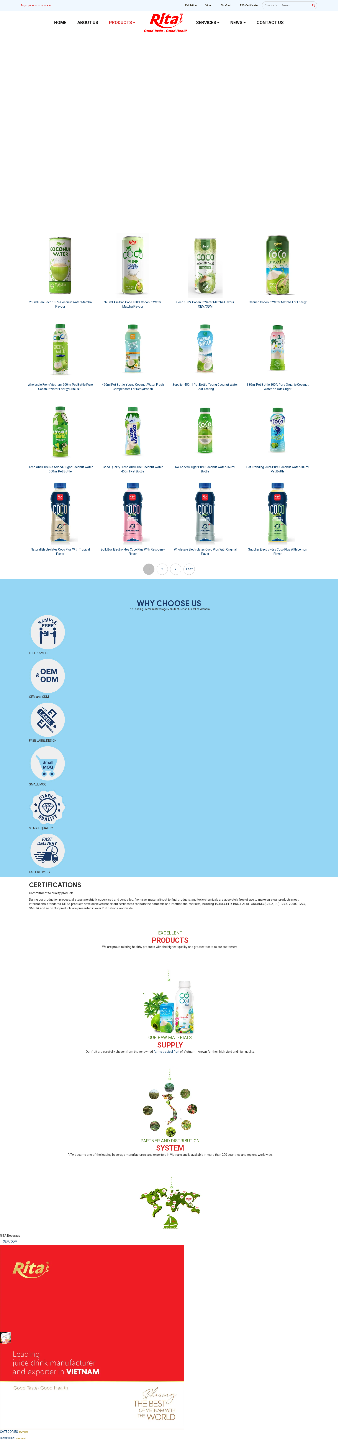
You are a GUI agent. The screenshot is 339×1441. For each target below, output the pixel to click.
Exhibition (191, 5)
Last (189, 569)
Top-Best (226, 5)
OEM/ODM (10, 1241)
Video (208, 5)
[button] (6, 122)
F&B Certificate (249, 5)
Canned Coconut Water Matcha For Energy (278, 302)
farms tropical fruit (166, 1051)
